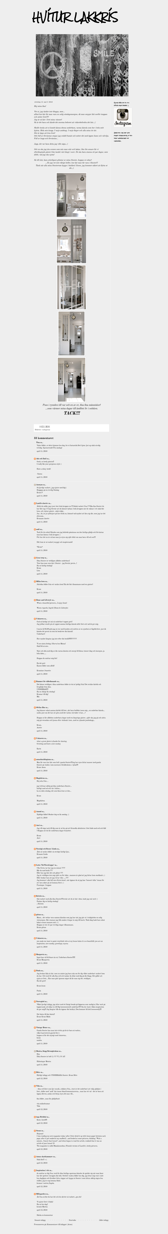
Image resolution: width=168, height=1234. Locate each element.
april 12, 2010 (42, 1079)
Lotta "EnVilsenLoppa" (45, 865)
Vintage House (42, 1028)
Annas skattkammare (44, 1157)
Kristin (39, 896)
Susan (38, 1131)
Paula (38, 971)
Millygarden (41, 1194)
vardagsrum (46, 430)
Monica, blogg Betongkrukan (47, 1051)
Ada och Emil (41, 459)
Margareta (40, 954)
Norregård (40, 1001)
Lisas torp (40, 558)
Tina (38, 442)
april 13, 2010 (42, 1210)
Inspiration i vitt (42, 1170)
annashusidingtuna (43, 759)
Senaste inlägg (40, 1220)
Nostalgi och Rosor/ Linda (46, 849)
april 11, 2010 (42, 451)
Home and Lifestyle (43, 600)
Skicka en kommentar (45, 1215)
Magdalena (40, 778)
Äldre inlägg (103, 1220)
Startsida (72, 1220)
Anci (38, 825)
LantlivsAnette (42, 503)
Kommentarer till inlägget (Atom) (60, 1224)
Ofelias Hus (40, 707)
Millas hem (40, 581)
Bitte (38, 1072)
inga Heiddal (41, 1117)
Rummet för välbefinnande (46, 681)
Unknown (40, 619)
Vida (38, 1086)
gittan (38, 915)
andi (38, 529)
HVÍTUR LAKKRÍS (75, 17)
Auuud (38, 812)
